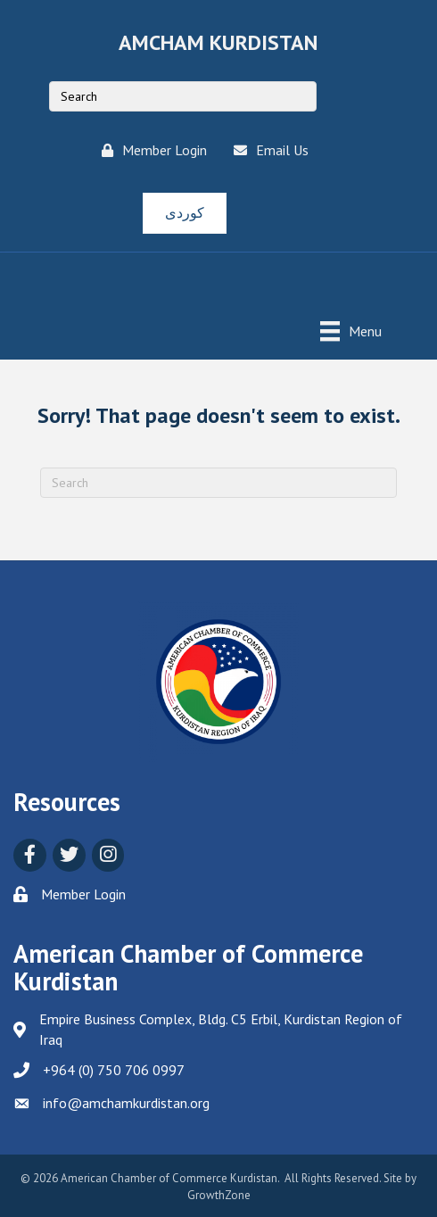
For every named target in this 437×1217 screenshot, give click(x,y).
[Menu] (351, 331)
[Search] (218, 483)
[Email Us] (267, 150)
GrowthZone (219, 1195)
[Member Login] (150, 150)
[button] (185, 213)
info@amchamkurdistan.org (126, 1103)
